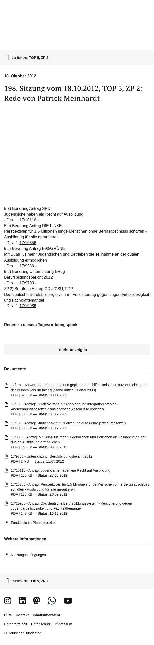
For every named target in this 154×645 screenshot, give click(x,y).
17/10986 (25, 306)
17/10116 (25, 220)
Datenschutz (41, 624)
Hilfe (8, 615)
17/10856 (25, 243)
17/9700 (24, 283)
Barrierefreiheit (15, 624)
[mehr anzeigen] (77, 349)
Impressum (63, 624)
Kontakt (22, 615)
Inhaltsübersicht (46, 615)
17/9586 (24, 266)
